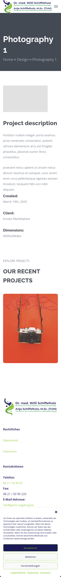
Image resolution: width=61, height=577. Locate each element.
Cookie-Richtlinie (18, 572)
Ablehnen (30, 556)
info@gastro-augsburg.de (18, 505)
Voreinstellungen (30, 565)
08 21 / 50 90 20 (12, 483)
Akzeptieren (30, 548)
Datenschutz (33, 572)
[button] (56, 512)
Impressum (45, 572)
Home (8, 59)
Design (22, 59)
